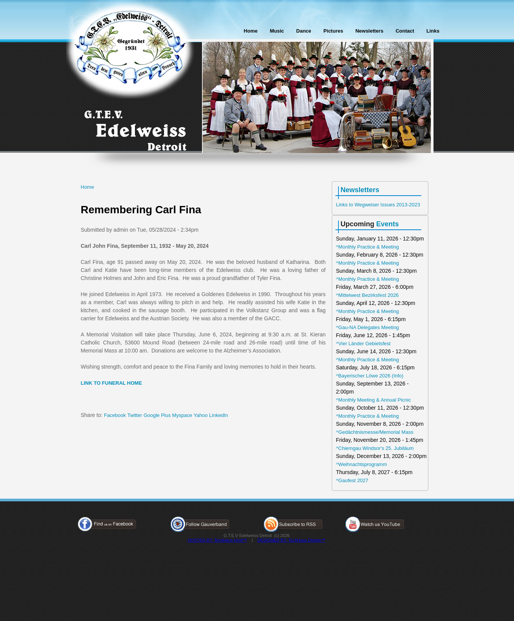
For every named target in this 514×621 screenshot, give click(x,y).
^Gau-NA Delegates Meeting (367, 327)
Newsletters (369, 31)
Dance (303, 31)
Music (277, 31)
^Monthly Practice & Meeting (367, 247)
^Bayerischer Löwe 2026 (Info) (370, 376)
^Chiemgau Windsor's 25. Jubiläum (375, 448)
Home (251, 31)
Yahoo (201, 415)
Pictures (333, 31)
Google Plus (157, 415)
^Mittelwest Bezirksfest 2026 (367, 295)
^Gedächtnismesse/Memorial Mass (375, 432)
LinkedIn (218, 415)
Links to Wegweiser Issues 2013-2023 (378, 205)
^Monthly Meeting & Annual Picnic (373, 400)
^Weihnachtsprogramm (361, 464)
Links (433, 31)
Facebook (115, 415)
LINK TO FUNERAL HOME (111, 383)
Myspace (182, 415)
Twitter (134, 415)
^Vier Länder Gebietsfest (363, 343)
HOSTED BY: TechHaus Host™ (217, 540)
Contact (405, 31)
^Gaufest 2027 (352, 480)
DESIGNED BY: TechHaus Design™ (292, 540)
